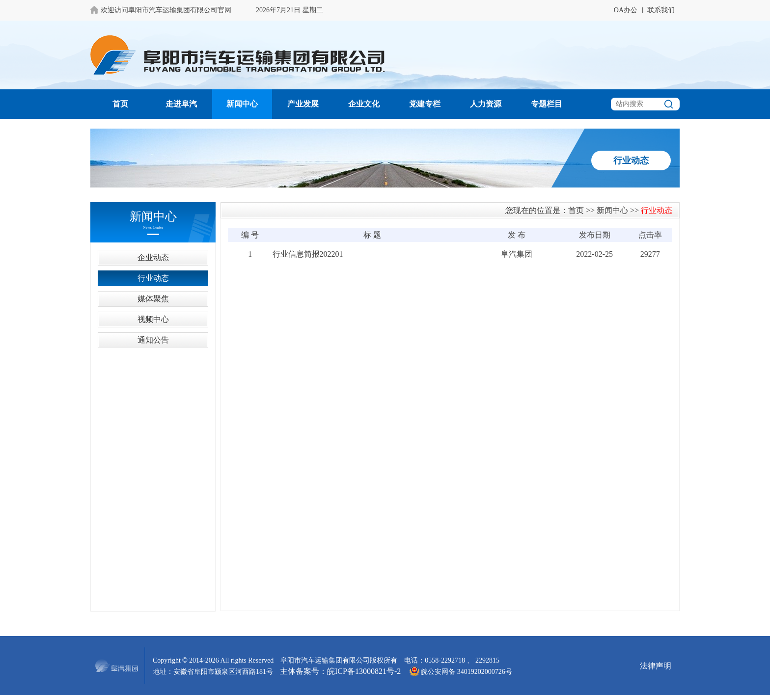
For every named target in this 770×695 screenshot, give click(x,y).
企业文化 (364, 104)
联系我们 (661, 10)
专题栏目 (546, 104)
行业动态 (153, 278)
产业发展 (303, 104)
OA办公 (625, 10)
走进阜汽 (181, 104)
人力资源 (485, 104)
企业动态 (153, 257)
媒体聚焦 (153, 298)
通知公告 (153, 340)
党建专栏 (424, 104)
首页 (120, 104)
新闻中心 (242, 104)
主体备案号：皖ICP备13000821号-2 (340, 671)
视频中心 (153, 319)
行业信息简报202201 (308, 254)
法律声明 (655, 666)
